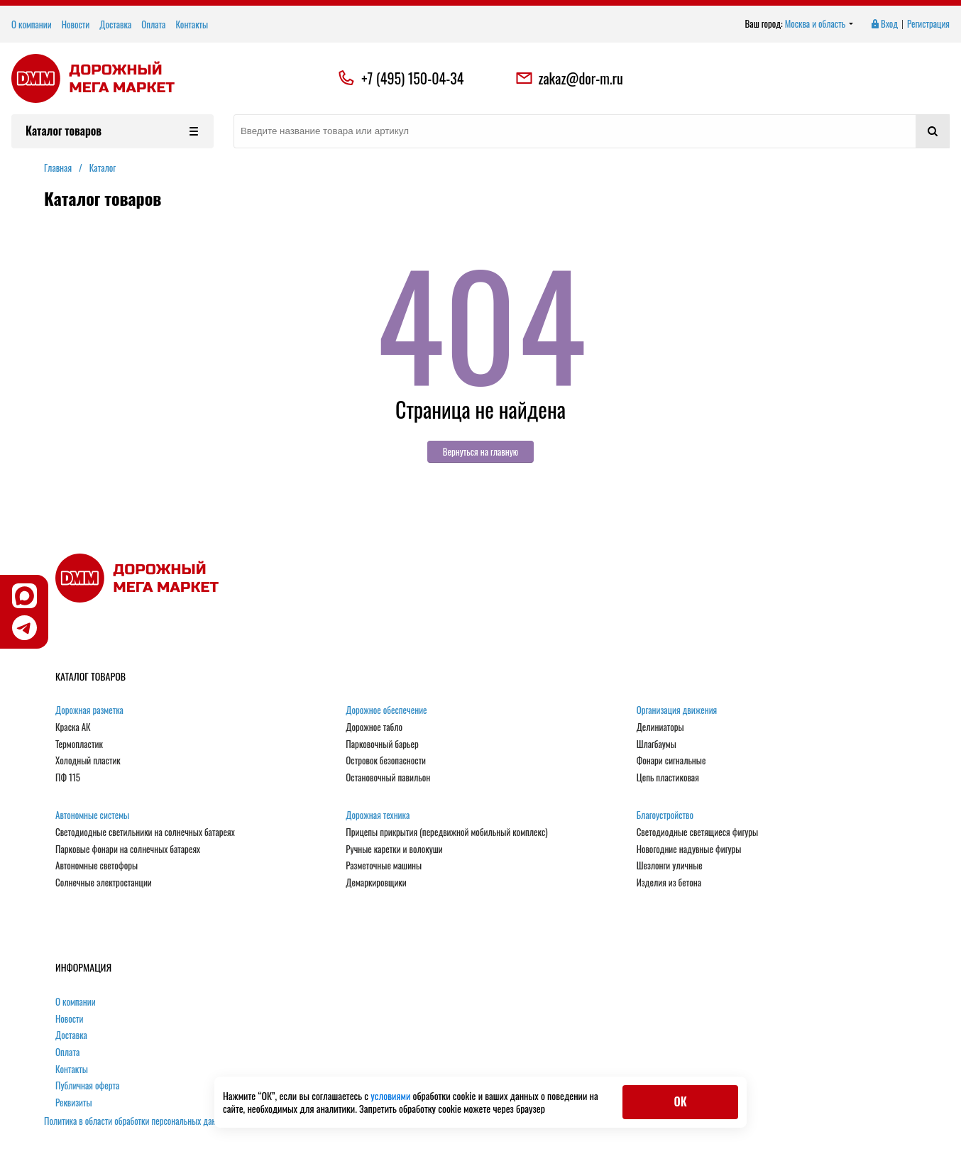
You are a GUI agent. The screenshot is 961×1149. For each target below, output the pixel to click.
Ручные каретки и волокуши (394, 849)
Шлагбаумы (656, 744)
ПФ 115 (67, 778)
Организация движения (677, 710)
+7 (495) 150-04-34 (412, 78)
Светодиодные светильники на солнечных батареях (145, 832)
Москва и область (819, 24)
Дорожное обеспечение (386, 710)
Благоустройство (665, 815)
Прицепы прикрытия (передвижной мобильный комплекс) (446, 832)
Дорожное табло (374, 727)
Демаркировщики (376, 883)
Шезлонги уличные (670, 866)
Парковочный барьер (382, 744)
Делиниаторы (660, 727)
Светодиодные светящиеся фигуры (698, 832)
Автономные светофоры (96, 866)
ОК (680, 1101)
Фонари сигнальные (671, 760)
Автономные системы (92, 815)
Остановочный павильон (388, 778)
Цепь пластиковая (668, 778)
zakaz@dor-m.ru (569, 78)
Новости (76, 24)
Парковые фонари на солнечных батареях (127, 849)
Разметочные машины (384, 866)
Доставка (115, 24)
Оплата (153, 24)
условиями (391, 1095)
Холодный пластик (88, 760)
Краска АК (73, 727)
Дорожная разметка (89, 710)
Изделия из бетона (669, 883)
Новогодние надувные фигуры (689, 849)
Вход (883, 24)
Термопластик (79, 744)
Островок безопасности (386, 760)
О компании (31, 24)
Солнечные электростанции (103, 883)
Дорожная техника (378, 815)
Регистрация (928, 24)
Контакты (191, 24)
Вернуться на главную (481, 451)
